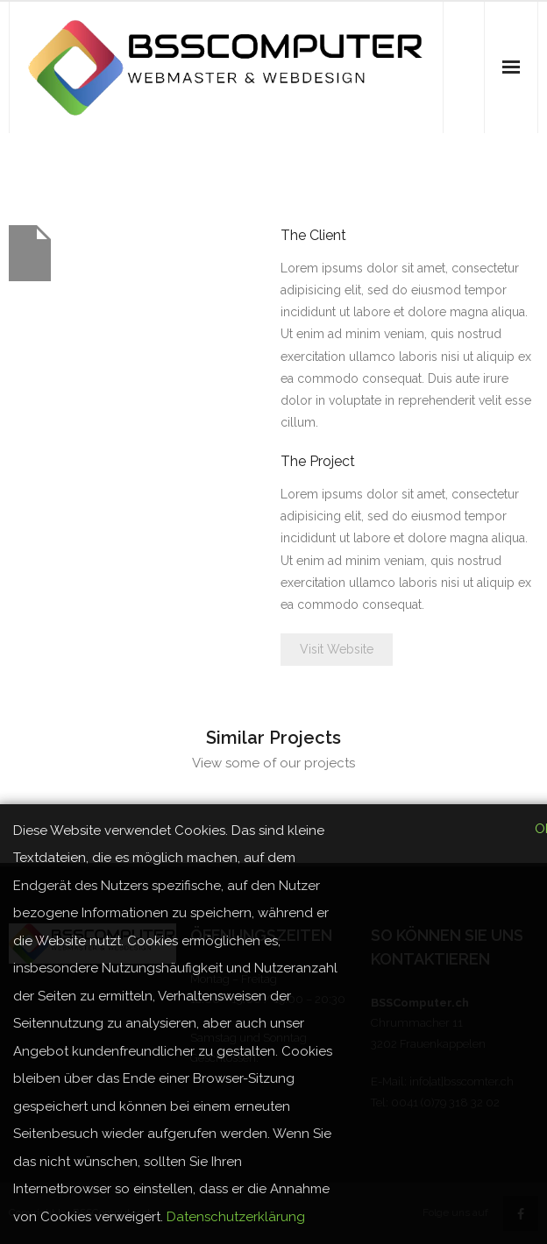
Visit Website (336, 649)
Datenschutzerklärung (236, 1217)
